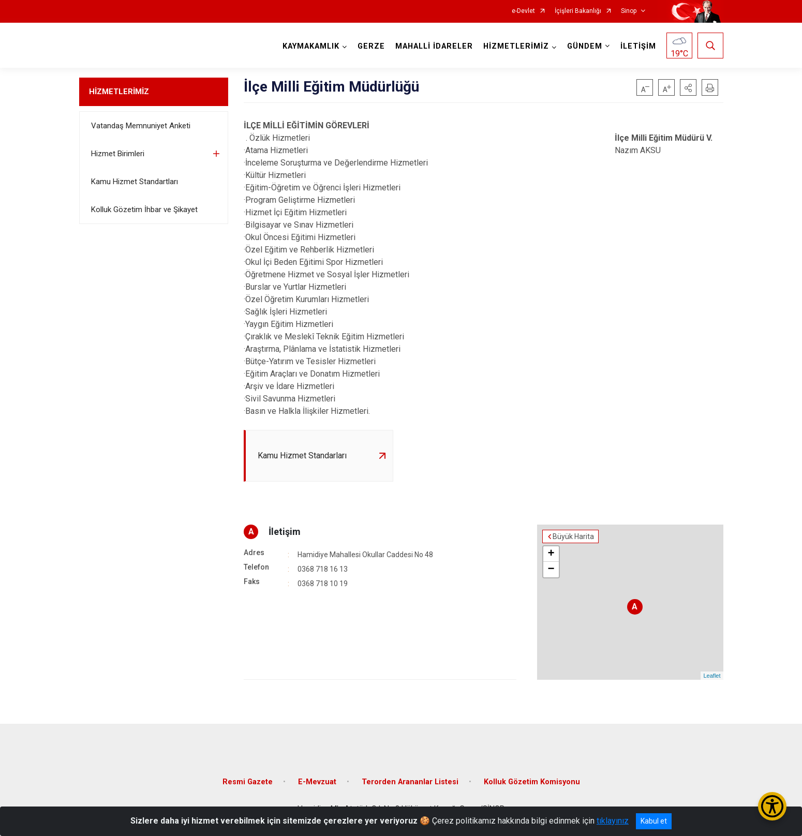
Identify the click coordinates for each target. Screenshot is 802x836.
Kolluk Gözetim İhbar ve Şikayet (144, 209)
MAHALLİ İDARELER (434, 46)
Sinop (628, 11)
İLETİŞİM (638, 46)
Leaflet (711, 676)
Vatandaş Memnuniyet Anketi (140, 125)
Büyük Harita (573, 536)
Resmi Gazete (247, 782)
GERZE (371, 46)
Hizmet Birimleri (117, 153)
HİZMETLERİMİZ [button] (516, 46)
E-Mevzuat (317, 782)
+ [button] (550, 554)
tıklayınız (613, 821)
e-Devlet (523, 11)
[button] (688, 87)
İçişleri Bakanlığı (578, 11)
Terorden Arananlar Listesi (410, 782)
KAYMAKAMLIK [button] (311, 46)
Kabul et (654, 821)
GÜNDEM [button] (584, 46)
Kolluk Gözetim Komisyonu (532, 782)
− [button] (550, 569)
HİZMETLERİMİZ (119, 91)
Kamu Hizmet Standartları (134, 181)
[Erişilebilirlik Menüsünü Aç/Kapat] (772, 806)
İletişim (285, 531)
